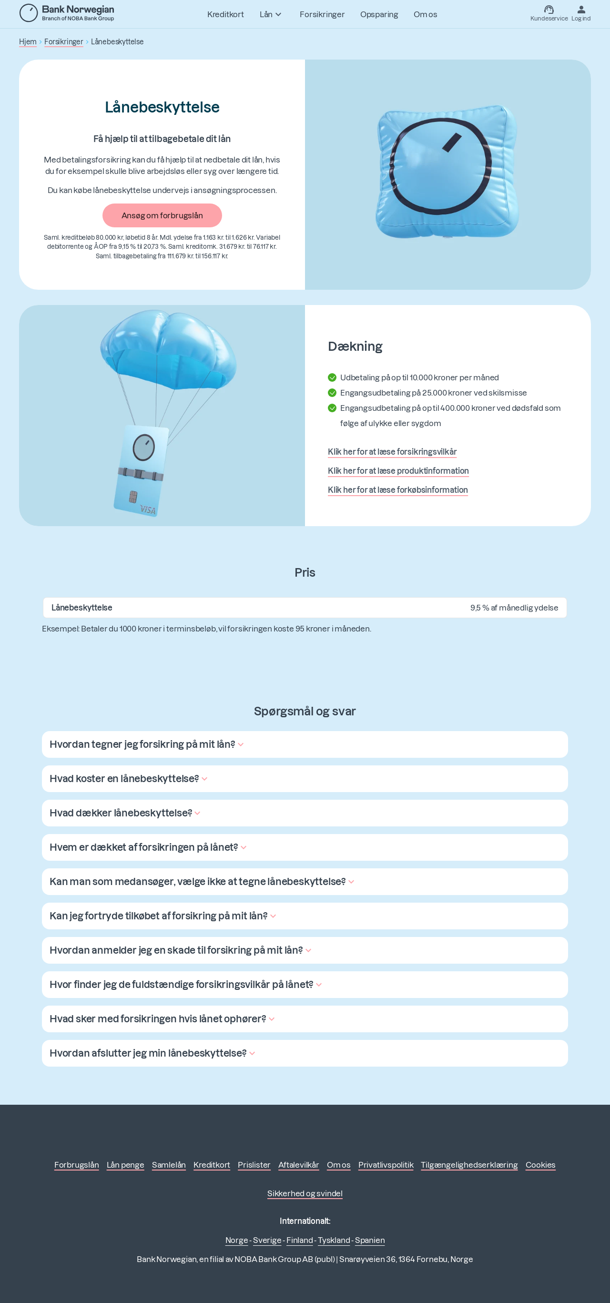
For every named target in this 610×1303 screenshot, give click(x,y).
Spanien (370, 1240)
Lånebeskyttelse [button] (117, 42)
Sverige (267, 1240)
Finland (299, 1240)
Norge (236, 1240)
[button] (148, 744)
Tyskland (334, 1240)
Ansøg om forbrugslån (162, 215)
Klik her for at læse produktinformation (398, 471)
